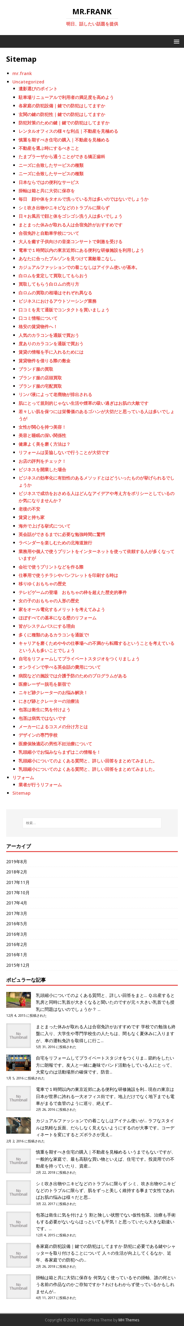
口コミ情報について (38, 318)
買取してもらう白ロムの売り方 (49, 284)
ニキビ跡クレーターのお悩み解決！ (53, 692)
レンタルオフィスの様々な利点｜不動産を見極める (68, 131)
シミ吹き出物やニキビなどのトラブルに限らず (64, 208)
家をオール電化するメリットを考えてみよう (62, 609)
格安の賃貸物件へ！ (38, 326)
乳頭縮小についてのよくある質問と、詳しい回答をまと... (91, 995)
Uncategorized (28, 82)
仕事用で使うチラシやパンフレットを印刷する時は (68, 575)
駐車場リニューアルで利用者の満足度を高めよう (66, 97)
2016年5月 (16, 923)
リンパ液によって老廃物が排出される (55, 394)
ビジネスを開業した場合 (42, 469)
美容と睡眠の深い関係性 (42, 435)
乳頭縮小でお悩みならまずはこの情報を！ (60, 752)
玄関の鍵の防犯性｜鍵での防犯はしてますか (62, 114)
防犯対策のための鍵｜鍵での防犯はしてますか (64, 123)
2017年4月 (16, 903)
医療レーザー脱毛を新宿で (45, 684)
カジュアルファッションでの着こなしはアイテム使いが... (91, 1120)
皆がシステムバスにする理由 (47, 626)
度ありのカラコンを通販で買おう (51, 343)
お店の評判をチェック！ (42, 461)
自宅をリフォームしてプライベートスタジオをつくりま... (91, 1058)
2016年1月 (16, 955)
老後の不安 (29, 509)
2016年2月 (16, 944)
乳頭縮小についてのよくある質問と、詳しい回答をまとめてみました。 (88, 761)
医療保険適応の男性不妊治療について (55, 744)
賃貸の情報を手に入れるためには (51, 352)
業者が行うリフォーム (40, 785)
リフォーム (23, 777)
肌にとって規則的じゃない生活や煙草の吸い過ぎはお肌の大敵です (83, 403)
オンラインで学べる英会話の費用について (60, 667)
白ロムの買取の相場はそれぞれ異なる (55, 293)
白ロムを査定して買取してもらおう (53, 276)
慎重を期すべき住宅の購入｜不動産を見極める (64, 140)
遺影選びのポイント (38, 89)
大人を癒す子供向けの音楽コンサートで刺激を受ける (70, 241)
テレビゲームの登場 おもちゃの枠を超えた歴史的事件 (73, 592)
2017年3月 (16, 913)
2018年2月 (16, 872)
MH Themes (128, 1320)
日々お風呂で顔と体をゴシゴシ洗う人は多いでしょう (70, 216)
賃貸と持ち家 (32, 517)
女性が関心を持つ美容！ (42, 427)
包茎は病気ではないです (42, 718)
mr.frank (22, 73)
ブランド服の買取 (36, 369)
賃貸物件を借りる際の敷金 (45, 361)
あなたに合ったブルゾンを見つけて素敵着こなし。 (68, 258)
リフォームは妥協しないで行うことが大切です (64, 452)
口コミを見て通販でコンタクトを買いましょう (64, 310)
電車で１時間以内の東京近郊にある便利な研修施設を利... (91, 1089)
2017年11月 (18, 882)
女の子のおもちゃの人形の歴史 (49, 601)
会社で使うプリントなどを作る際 (51, 567)
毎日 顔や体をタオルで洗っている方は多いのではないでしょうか (83, 199)
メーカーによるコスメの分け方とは (53, 727)
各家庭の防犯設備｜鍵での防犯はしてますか (62, 106)
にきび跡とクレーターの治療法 (49, 701)
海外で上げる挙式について (45, 526)
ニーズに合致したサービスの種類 (51, 165)
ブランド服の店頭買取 (40, 378)
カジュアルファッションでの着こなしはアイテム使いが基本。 (79, 267)
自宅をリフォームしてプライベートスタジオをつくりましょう (79, 659)
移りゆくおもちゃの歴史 (42, 584)
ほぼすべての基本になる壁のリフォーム (57, 618)
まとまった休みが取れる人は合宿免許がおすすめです (70, 225)
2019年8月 (16, 861)
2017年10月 (18, 892)
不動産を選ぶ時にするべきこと (49, 148)
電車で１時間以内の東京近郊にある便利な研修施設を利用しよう (81, 250)
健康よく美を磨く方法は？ (45, 444)
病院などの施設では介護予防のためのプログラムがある (73, 676)
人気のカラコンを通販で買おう (49, 335)
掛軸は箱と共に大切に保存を (47, 191)
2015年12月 (18, 965)
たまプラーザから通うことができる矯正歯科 (62, 156)
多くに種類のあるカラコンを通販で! (54, 635)
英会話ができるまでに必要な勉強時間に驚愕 (62, 534)
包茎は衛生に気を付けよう (45, 709)
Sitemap (21, 793)
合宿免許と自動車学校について (49, 233)
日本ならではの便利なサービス (49, 182)
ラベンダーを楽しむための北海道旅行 (55, 543)
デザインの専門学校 (38, 735)
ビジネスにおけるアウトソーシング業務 (57, 301)
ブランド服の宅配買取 (40, 386)
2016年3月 (16, 934)
